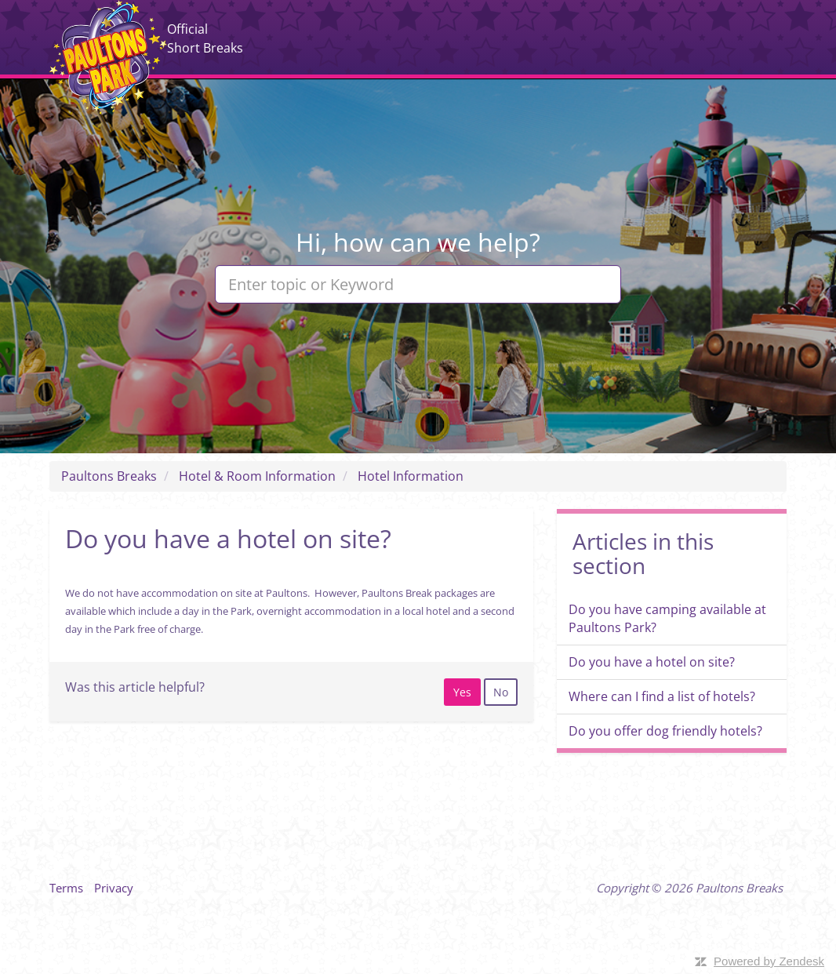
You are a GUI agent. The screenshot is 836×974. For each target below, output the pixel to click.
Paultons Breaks (108, 57)
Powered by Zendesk (769, 961)
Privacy (113, 888)
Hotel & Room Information (257, 476)
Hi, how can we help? (418, 242)
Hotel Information (410, 476)
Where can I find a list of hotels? (662, 696)
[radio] (462, 692)
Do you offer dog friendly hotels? (665, 731)
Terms (66, 888)
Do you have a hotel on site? (652, 662)
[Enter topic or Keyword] (418, 284)
